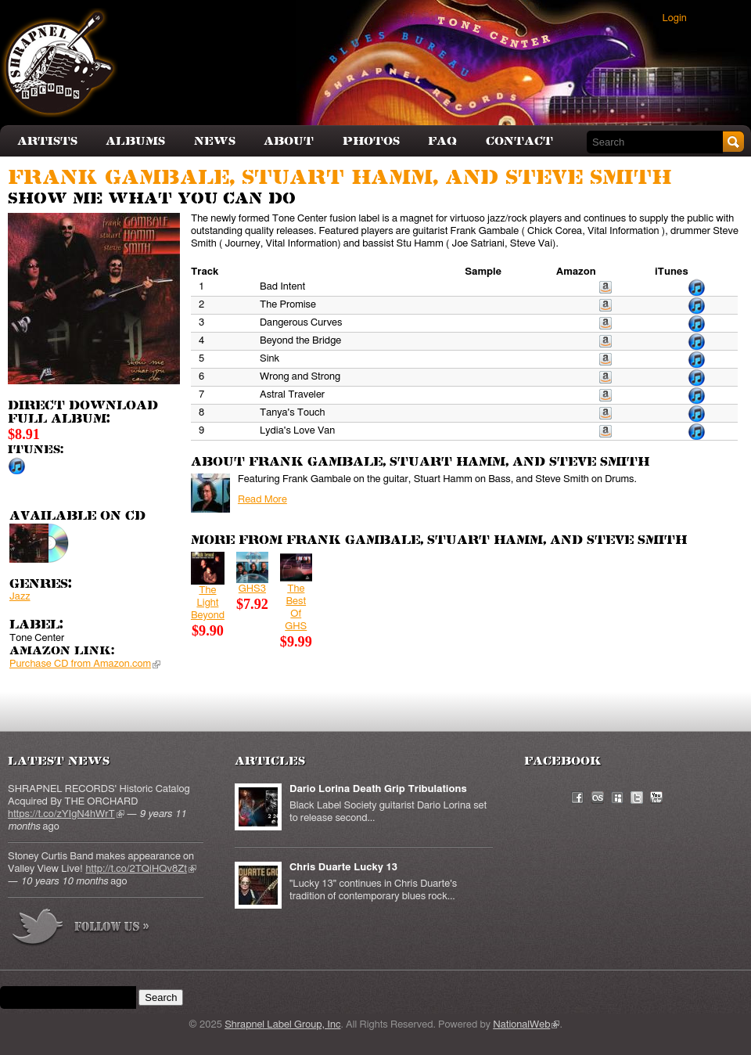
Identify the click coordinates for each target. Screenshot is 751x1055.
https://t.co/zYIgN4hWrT (66, 814)
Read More (262, 500)
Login (675, 18)
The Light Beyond (208, 603)
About (289, 141)
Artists (47, 141)
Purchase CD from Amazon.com (84, 664)
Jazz (20, 597)
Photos (371, 141)
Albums (135, 141)
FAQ (442, 141)
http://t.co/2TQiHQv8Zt (140, 869)
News (214, 141)
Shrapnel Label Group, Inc (282, 1025)
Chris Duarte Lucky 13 (343, 867)
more (81, 929)
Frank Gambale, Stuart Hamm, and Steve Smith (339, 178)
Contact (519, 141)
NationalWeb (526, 1025)
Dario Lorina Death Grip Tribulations (378, 789)
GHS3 (252, 589)
